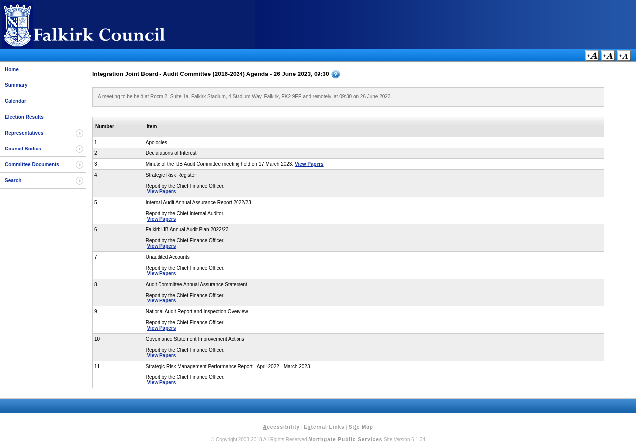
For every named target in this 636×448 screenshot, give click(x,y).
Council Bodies (23, 148)
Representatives (24, 133)
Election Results (24, 117)
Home (12, 69)
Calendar (15, 101)
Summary (16, 85)
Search (13, 180)
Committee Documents (32, 164)
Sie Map (361, 427)
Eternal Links (324, 427)
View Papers (309, 164)
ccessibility (281, 427)
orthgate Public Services (345, 439)
